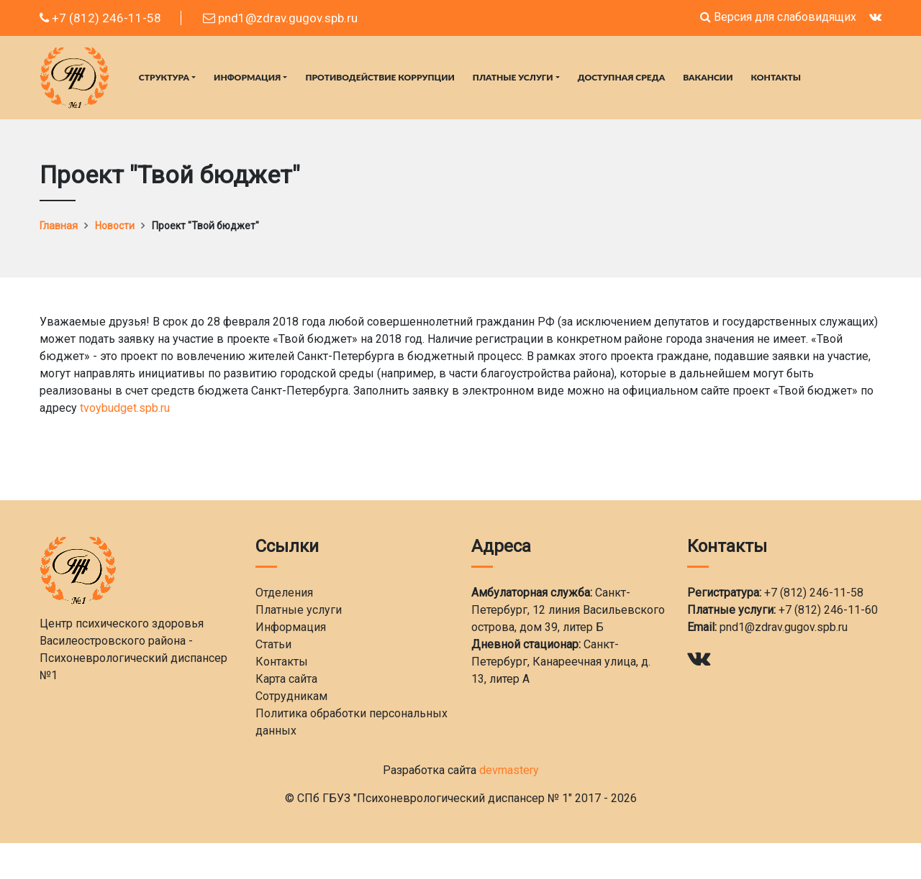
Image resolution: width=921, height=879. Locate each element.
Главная (59, 225)
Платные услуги (513, 77)
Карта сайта (286, 679)
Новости (115, 225)
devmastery (509, 770)
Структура (164, 77)
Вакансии (707, 77)
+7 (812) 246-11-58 (100, 18)
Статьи (273, 644)
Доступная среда (621, 77)
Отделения (284, 592)
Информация (247, 77)
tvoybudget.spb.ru (125, 408)
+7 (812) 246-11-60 (828, 610)
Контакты (776, 77)
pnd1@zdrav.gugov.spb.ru (280, 18)
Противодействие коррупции (379, 77)
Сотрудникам (291, 696)
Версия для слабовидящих (778, 17)
